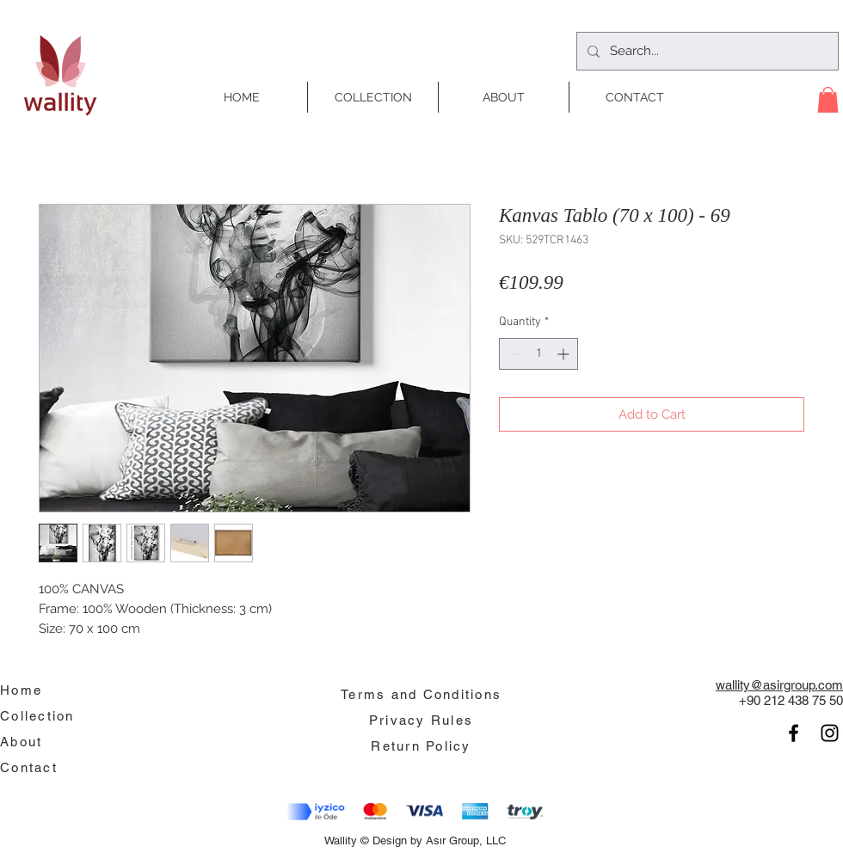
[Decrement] (512, 354)
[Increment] (564, 354)
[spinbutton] (538, 354)
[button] (828, 100)
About (21, 741)
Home (21, 690)
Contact (29, 767)
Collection (37, 716)
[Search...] (706, 51)
